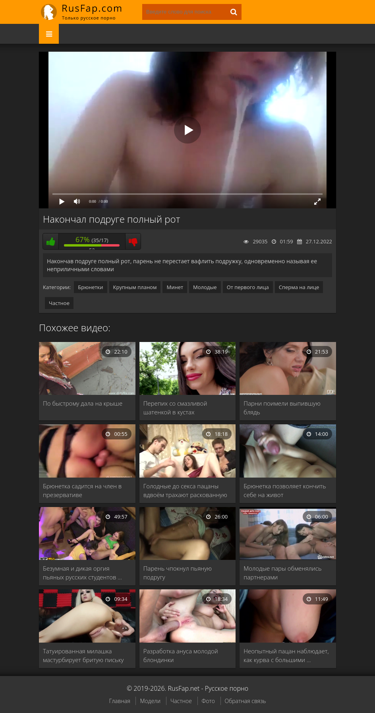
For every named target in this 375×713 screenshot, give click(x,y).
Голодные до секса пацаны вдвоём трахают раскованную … (185, 490)
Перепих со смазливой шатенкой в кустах (175, 407)
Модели (150, 701)
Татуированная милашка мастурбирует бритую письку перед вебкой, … (83, 655)
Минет (174, 287)
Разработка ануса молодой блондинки (180, 655)
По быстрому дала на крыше (82, 403)
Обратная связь (245, 701)
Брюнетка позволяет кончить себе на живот (285, 490)
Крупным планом (135, 287)
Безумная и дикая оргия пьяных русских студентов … (82, 572)
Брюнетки (90, 287)
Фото (208, 701)
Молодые (205, 287)
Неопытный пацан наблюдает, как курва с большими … (286, 655)
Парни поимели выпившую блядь (282, 407)
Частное (59, 303)
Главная (119, 701)
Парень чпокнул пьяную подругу (177, 572)
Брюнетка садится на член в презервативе (82, 490)
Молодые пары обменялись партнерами (282, 572)
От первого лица (248, 287)
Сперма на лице (299, 287)
